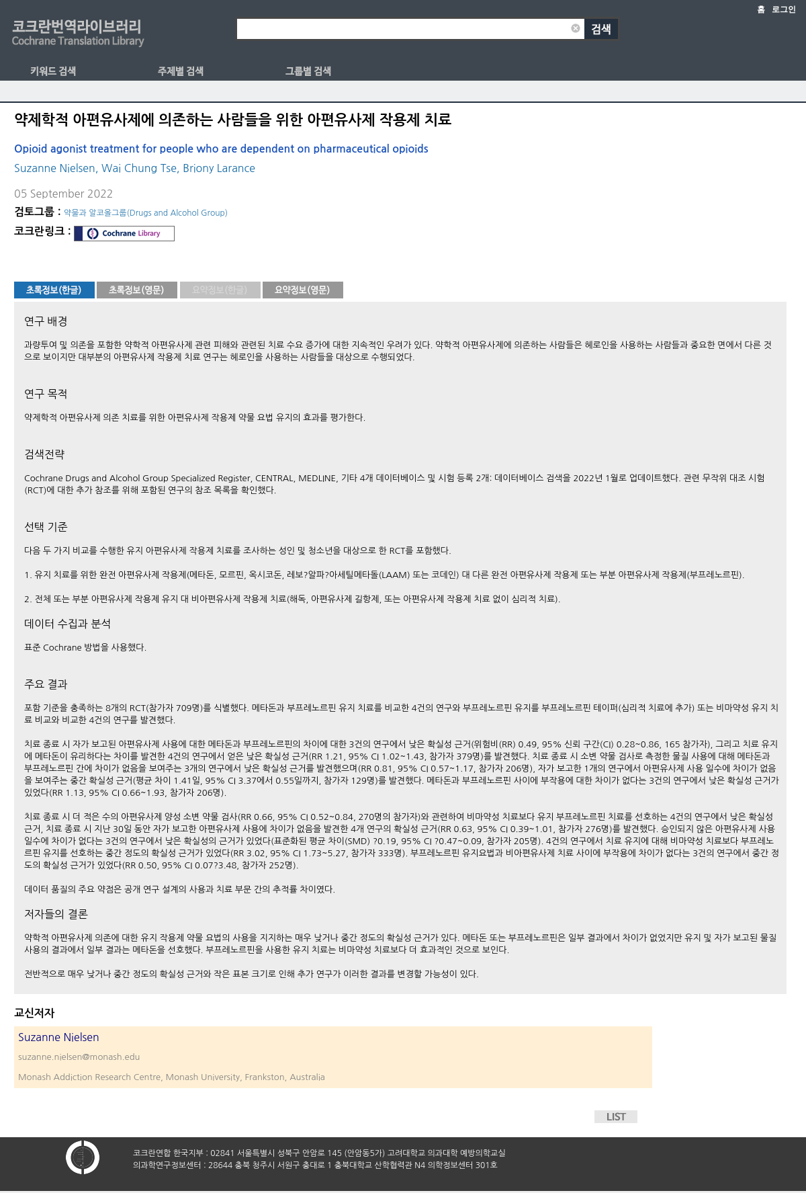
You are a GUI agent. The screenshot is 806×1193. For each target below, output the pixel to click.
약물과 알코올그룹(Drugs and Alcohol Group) (146, 213)
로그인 (784, 9)
